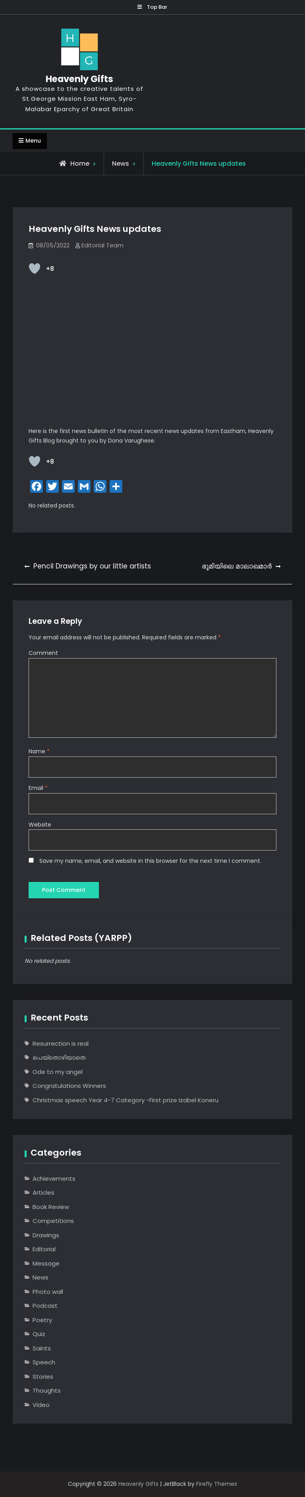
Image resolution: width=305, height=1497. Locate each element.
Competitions (53, 1221)
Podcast (45, 1306)
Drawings (46, 1235)
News (120, 163)
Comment (43, 653)
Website (40, 824)
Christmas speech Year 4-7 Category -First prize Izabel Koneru (125, 1100)
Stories (43, 1376)
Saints (42, 1348)
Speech (44, 1362)
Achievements (54, 1178)
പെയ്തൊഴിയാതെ (59, 1058)
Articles (43, 1193)
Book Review (51, 1207)
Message (46, 1263)
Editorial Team (102, 245)
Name (39, 751)
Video (41, 1405)
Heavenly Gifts (78, 79)
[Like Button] (35, 269)
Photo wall (48, 1291)
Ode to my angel (58, 1072)
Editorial (44, 1249)
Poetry (42, 1320)
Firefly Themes (216, 1484)
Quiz (39, 1334)
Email (38, 788)
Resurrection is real (61, 1043)
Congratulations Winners (69, 1086)
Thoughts (47, 1391)
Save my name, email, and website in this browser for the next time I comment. (150, 861)
